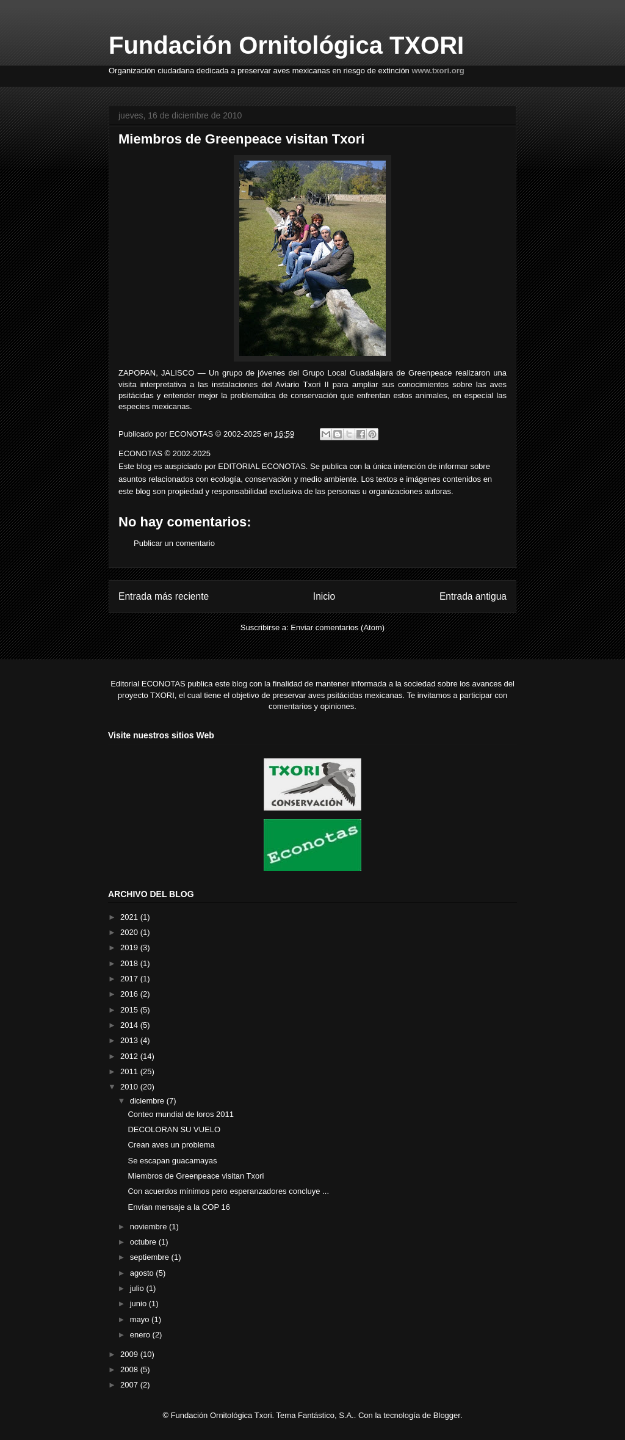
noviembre (149, 1226)
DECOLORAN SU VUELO (174, 1129)
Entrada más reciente (163, 596)
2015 (130, 1009)
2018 (130, 963)
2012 (130, 1056)
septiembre (151, 1257)
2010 (130, 1086)
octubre (144, 1241)
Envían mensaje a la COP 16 (178, 1207)
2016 (130, 993)
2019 (130, 947)
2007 (130, 1384)
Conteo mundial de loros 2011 (180, 1114)
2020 (130, 932)
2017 (130, 978)
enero (141, 1334)
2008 (130, 1369)
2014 (130, 1025)
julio (138, 1288)
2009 (130, 1354)
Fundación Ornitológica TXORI (286, 45)
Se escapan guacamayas (172, 1160)
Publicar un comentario (174, 543)
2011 (130, 1071)
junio (139, 1303)
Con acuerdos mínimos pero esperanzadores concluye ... (228, 1191)
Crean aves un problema (171, 1144)
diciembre (148, 1100)
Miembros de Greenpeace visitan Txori (196, 1175)
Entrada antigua (473, 596)
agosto (143, 1273)
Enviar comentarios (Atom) (338, 627)
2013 (130, 1040)
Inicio (324, 596)
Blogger (446, 1415)
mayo (140, 1319)
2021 (130, 917)
